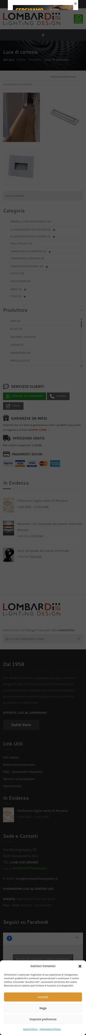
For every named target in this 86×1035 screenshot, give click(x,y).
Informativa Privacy (50, 1029)
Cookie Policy (30, 1029)
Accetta (43, 997)
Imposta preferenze (43, 1019)
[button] (80, 966)
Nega (42, 1008)
